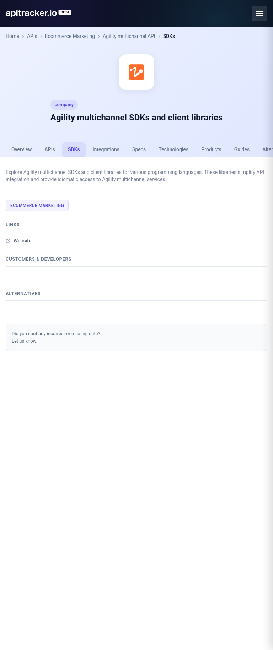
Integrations (106, 149)
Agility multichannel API (129, 36)
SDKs (169, 36)
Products (211, 149)
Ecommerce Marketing (70, 36)
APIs (32, 36)
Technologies (173, 149)
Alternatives (23, 293)
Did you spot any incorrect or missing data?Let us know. (56, 337)
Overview (21, 149)
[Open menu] (259, 13)
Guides (242, 149)
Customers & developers (38, 259)
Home (12, 36)
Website (18, 241)
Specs (139, 149)
